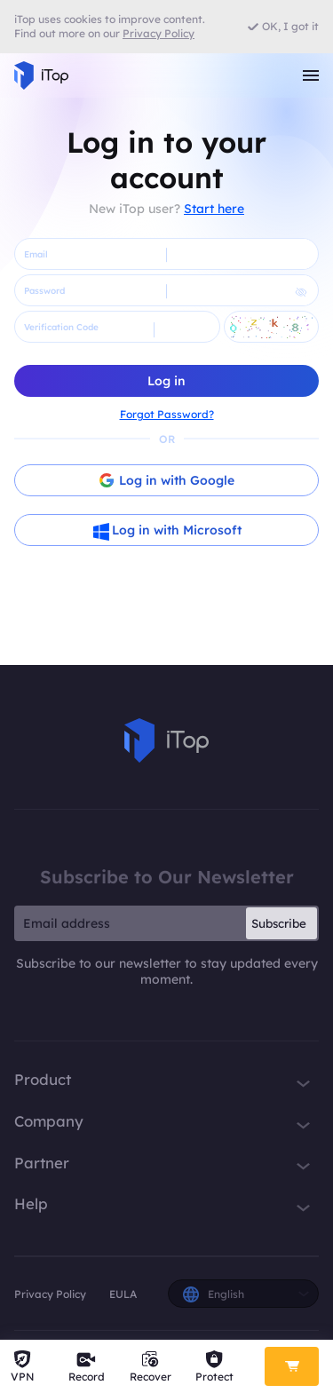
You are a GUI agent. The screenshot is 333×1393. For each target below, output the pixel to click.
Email (36, 254)
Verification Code (61, 327)
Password (44, 291)
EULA (123, 1294)
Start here (214, 209)
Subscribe (278, 923)
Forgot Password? (167, 414)
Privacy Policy (50, 1294)
